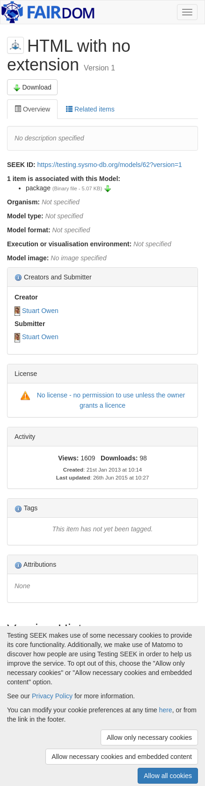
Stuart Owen (40, 310)
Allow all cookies (168, 775)
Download (32, 87)
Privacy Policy (52, 696)
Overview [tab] (32, 109)
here (165, 710)
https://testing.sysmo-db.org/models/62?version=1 (109, 164)
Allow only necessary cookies (149, 737)
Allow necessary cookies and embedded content (121, 756)
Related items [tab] (90, 109)
